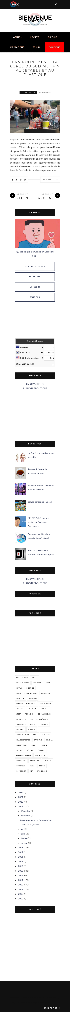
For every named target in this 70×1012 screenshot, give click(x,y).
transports (21, 724)
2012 (20, 875)
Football (44, 709)
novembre (25, 815)
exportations (21, 745)
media (32, 724)
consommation (45, 703)
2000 (20, 898)
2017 (20, 852)
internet (30, 688)
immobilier (21, 771)
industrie (37, 683)
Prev (43, 124)
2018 (20, 847)
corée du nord (22, 683)
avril (23, 829)
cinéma (49, 740)
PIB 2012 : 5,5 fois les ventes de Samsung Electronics (38, 522)
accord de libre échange (27, 735)
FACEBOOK (34, 277)
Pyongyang (42, 771)
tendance (44, 724)
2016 (20, 856)
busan (32, 766)
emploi (19, 688)
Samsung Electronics (25, 703)
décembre (25, 811)
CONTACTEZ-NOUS (35, 266)
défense (30, 750)
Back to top (52, 1008)
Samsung (38, 740)
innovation (21, 761)
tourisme (29, 714)
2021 (20, 797)
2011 (20, 880)
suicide (19, 750)
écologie (41, 750)
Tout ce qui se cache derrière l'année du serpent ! (41, 554)
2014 (20, 866)
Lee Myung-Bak (44, 714)
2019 (20, 806)
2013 (20, 870)
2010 (20, 884)
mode (47, 683)
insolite (44, 745)
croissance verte (23, 755)
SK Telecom (21, 719)
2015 (20, 861)
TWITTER (35, 297)
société (35, 678)
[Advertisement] (35, 415)
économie (32, 698)
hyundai (20, 729)
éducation (32, 709)
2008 (20, 894)
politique (20, 698)
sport (18, 714)
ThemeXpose (37, 997)
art (31, 771)
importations (40, 755)
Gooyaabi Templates (20, 1002)
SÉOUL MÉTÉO (35, 320)
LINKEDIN (35, 287)
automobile (46, 693)
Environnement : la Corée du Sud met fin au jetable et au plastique (35, 68)
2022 (20, 792)
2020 (20, 801)
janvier (24, 843)
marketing (35, 761)
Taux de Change (35, 341)
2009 (20, 889)
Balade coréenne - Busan (40, 501)
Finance (31, 729)
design (42, 766)
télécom (19, 709)
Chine (34, 745)
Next (51, 124)
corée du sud (28, 92)
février (24, 838)
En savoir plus (50, 179)
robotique (20, 766)
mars (23, 833)
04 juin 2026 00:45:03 (25, 364)
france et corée (23, 740)
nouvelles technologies (26, 693)
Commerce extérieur (39, 719)
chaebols (46, 735)
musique (47, 761)
